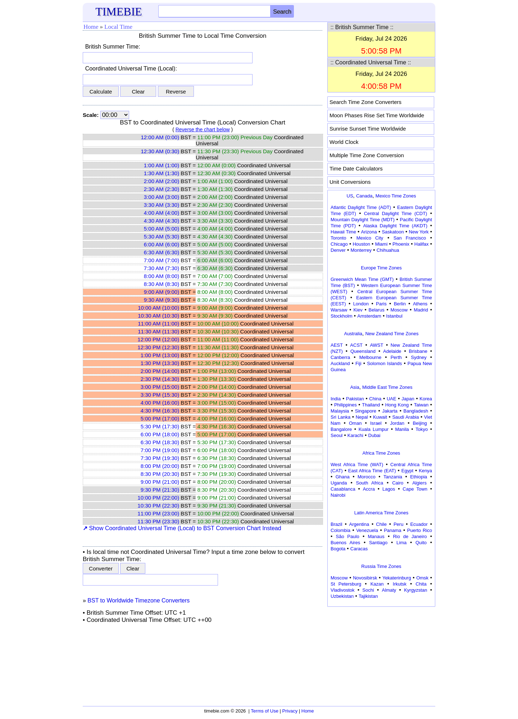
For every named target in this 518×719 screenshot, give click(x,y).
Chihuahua (388, 250)
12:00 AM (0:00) (160, 137)
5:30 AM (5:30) (161, 236)
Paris (381, 303)
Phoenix (400, 244)
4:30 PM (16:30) (160, 411)
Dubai (374, 435)
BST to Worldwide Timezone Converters (138, 600)
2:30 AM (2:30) (161, 189)
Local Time (118, 26)
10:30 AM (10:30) (158, 316)
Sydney (418, 357)
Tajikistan (368, 596)
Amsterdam (369, 316)
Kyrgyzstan (415, 590)
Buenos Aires (345, 542)
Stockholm (342, 316)
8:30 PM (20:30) (160, 474)
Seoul (336, 435)
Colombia (340, 530)
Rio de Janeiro (410, 536)
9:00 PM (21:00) (160, 482)
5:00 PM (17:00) (160, 418)
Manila (402, 429)
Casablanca (343, 489)
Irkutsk (399, 584)
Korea (425, 398)
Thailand (371, 405)
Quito (421, 542)
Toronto (338, 238)
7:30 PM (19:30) (160, 458)
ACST (356, 345)
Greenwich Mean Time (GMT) (362, 279)
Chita (420, 584)
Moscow (399, 310)
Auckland (340, 363)
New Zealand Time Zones (391, 333)
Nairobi (338, 495)
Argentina (359, 524)
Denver (338, 250)
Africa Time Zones (381, 453)
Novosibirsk (365, 578)
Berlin (400, 303)
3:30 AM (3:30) (161, 205)
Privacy (290, 711)
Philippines (345, 405)
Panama (392, 530)
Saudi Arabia (405, 417)
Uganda (339, 483)
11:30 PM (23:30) (158, 521)
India (336, 398)
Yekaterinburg (396, 578)
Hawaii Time (343, 232)
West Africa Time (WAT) (357, 464)
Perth (396, 357)
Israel (376, 423)
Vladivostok (342, 590)
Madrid (421, 310)
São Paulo (347, 536)
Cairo (397, 483)
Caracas (359, 548)
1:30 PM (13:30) (160, 363)
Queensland (363, 351)
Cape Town (415, 489)
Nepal (362, 417)
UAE (391, 398)
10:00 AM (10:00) (158, 308)
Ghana (343, 476)
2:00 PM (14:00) (160, 371)
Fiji (358, 363)
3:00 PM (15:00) (160, 387)
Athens (420, 303)
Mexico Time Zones (396, 196)
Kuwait (380, 417)
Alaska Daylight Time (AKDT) (395, 225)
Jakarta (389, 411)
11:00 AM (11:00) (158, 323)
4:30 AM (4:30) (161, 221)
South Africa (369, 483)
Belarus (377, 310)
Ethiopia (418, 476)
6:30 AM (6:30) (161, 252)
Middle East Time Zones (387, 387)
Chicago (339, 244)
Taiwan (421, 405)
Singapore (365, 411)
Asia (354, 387)
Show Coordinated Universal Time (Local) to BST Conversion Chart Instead (182, 528)
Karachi (355, 435)
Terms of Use (264, 711)
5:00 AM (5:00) (161, 229)
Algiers (419, 483)
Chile (381, 524)
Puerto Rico (419, 530)
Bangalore (341, 429)
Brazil (336, 524)
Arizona (369, 232)
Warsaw (339, 310)
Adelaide (392, 351)
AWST (376, 345)
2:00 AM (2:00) (161, 181)
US (350, 196)
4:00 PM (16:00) (160, 403)
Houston (361, 244)
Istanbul (394, 316)
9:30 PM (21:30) (160, 490)
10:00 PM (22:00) (158, 498)
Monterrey (361, 250)
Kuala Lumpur (373, 429)
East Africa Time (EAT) (372, 470)
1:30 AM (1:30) (161, 173)
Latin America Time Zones (381, 512)
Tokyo (421, 429)
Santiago (378, 542)
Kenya (425, 470)
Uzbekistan (342, 596)
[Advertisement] (381, 654)
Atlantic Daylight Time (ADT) (361, 207)
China (375, 398)
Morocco (367, 476)
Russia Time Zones (381, 566)
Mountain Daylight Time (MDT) (363, 219)
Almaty (389, 590)
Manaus (376, 536)
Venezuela (367, 530)
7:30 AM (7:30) (161, 268)
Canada (364, 196)
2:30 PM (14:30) (160, 379)
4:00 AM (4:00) (161, 213)
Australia (353, 333)
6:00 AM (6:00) (161, 244)
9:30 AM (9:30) (161, 300)
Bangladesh (415, 411)
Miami (381, 244)
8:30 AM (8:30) (161, 284)
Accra (369, 489)
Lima (401, 542)
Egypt (407, 470)
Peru (398, 524)
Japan (407, 398)
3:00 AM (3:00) (161, 197)
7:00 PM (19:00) (160, 450)
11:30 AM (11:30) (158, 331)
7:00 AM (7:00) (161, 260)
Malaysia (340, 411)
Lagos (388, 489)
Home (91, 26)
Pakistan (355, 398)
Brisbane (418, 351)
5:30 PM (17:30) (160, 426)
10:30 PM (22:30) (158, 505)
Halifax (421, 244)
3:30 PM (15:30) (160, 395)
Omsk (422, 578)
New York (419, 232)
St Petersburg (346, 584)
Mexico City (369, 238)
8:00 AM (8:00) (161, 276)
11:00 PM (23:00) (158, 513)
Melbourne (370, 357)
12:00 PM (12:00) (158, 339)
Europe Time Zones (381, 267)
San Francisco (410, 238)
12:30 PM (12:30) (158, 347)
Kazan (377, 584)
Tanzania (392, 476)
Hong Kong (397, 405)
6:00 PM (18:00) (160, 434)
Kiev (357, 310)
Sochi (368, 590)
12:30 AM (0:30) (160, 151)
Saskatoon (393, 232)
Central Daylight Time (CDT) (395, 213)
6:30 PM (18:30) (160, 442)
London (361, 303)
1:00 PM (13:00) (160, 355)
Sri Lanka (340, 417)
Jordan (397, 423)
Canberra (340, 357)
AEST (337, 345)
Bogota (338, 548)
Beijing (420, 423)
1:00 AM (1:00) (161, 165)
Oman (355, 423)
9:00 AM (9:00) (161, 292)
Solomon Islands (384, 363)
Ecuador (418, 524)
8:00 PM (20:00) (160, 466)
